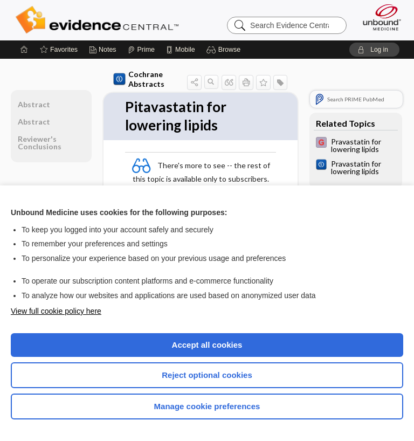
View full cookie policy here (56, 311)
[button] (225, 49)
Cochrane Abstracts (138, 79)
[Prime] (141, 49)
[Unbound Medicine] (378, 17)
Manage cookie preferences (207, 406)
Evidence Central (99, 20)
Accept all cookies (207, 344)
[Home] (24, 49)
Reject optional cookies (207, 375)
